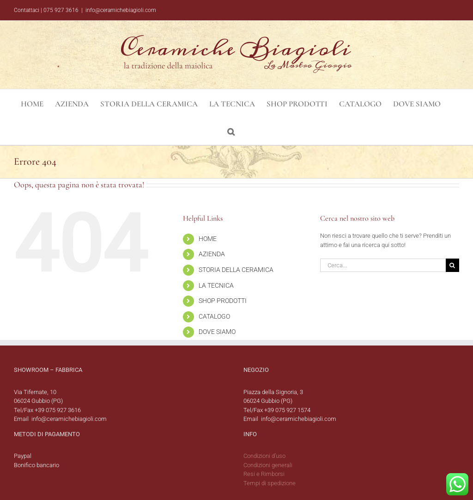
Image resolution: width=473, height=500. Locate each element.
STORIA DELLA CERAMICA (236, 269)
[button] (231, 131)
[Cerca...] (383, 265)
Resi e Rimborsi (264, 473)
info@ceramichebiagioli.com (120, 10)
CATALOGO (214, 316)
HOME (208, 238)
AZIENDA (212, 254)
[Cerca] (452, 265)
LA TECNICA (216, 285)
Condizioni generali (267, 465)
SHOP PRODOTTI (223, 300)
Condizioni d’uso (264, 455)
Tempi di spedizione (269, 483)
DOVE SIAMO (217, 331)
